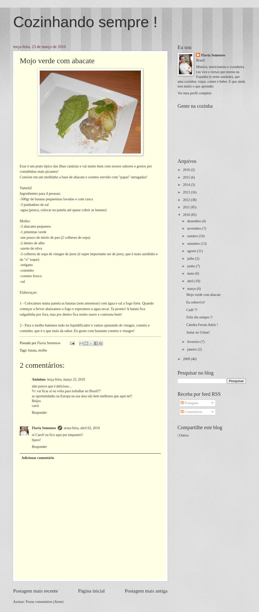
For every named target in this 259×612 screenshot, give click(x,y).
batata (32, 350)
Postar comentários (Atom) (44, 602)
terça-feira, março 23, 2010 (66, 379)
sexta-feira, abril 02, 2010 (82, 428)
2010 (187, 215)
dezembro (194, 221)
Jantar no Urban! (198, 332)
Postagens (190, 403)
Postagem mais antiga (146, 591)
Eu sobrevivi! (195, 302)
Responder (39, 412)
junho (191, 266)
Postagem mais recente (35, 591)
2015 (187, 177)
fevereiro (194, 342)
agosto (192, 251)
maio (191, 273)
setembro (194, 244)
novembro (194, 228)
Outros (184, 435)
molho (42, 350)
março (192, 289)
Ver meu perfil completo (194, 93)
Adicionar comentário (37, 458)
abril (191, 281)
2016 (187, 170)
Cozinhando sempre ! (85, 21)
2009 (187, 359)
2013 (187, 192)
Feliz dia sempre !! (199, 317)
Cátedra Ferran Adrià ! (202, 325)
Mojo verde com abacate (203, 295)
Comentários (191, 412)
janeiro (192, 349)
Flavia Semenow (44, 428)
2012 (187, 200)
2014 (187, 185)
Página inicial (91, 591)
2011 (187, 207)
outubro (193, 236)
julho (191, 258)
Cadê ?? (191, 310)
